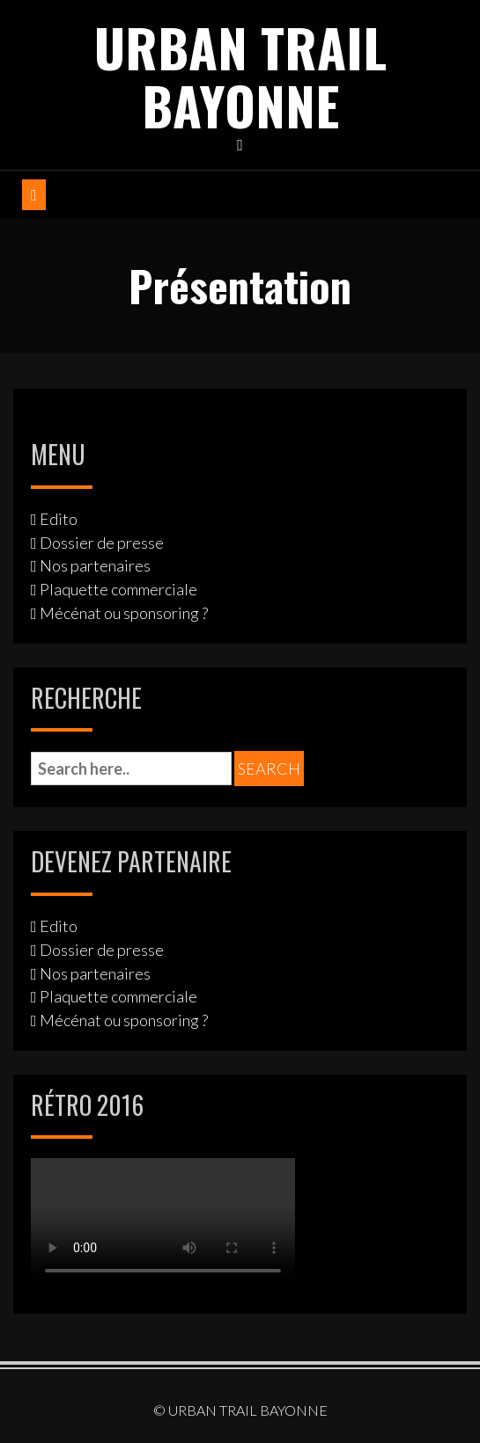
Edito (59, 518)
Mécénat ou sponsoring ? (124, 613)
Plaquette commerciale (118, 589)
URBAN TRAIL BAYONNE (240, 75)
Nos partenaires (95, 565)
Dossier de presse (102, 542)
